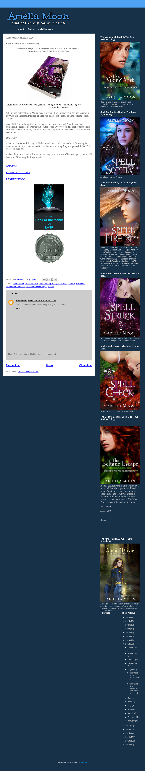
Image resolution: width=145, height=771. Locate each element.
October (131, 659)
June (130, 702)
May (130, 705)
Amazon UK (105, 511)
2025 (127, 621)
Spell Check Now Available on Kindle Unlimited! (132, 688)
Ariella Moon (18, 283)
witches (51, 287)
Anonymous (21, 300)
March (131, 713)
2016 (127, 729)
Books (31, 29)
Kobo (102, 515)
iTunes (103, 520)
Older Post (85, 365)
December (132, 647)
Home (49, 365)
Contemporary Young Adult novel (53, 283)
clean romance (31, 283)
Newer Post (13, 365)
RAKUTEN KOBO (15, 179)
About (21, 29)
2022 (127, 632)
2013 (127, 741)
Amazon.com (106, 506)
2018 (127, 644)
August (131, 669)
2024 (127, 625)
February (132, 717)
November (132, 653)
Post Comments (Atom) (28, 371)
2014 (127, 737)
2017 (127, 726)
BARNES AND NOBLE (18, 172)
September (132, 663)
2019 (127, 640)
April (130, 709)
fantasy (71, 283)
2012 (127, 744)
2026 (127, 617)
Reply (18, 308)
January (131, 721)
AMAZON (11, 165)
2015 (127, 733)
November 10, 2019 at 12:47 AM (42, 300)
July (130, 698)
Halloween (80, 283)
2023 (127, 629)
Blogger (84, 762)
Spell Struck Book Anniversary (133, 676)
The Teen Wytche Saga (36, 287)
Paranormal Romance (15, 287)
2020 (127, 636)
